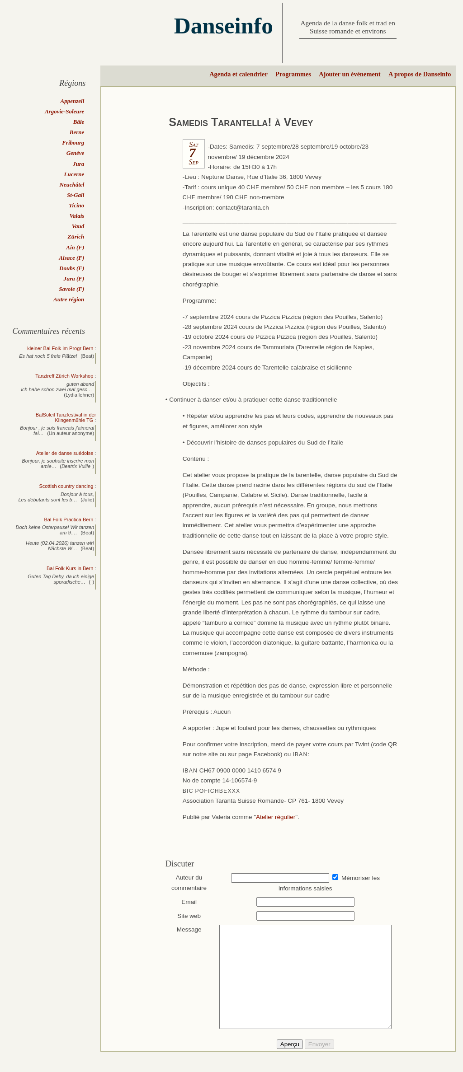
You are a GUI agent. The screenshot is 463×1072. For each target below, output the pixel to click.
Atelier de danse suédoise (65, 453)
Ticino (76, 205)
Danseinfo (223, 25)
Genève (75, 153)
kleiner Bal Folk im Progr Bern (60, 348)
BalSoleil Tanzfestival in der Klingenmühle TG (66, 417)
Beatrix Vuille (75, 466)
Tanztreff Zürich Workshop (64, 376)
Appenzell (73, 101)
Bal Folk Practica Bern (68, 519)
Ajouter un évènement (349, 74)
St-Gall (75, 195)
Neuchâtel (71, 184)
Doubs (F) (71, 268)
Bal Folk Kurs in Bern (70, 568)
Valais (77, 215)
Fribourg (73, 142)
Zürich (75, 236)
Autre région (68, 299)
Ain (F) (75, 247)
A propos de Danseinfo (419, 74)
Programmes (293, 74)
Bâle (79, 121)
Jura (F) (73, 278)
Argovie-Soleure (64, 111)
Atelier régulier (275, 817)
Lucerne (74, 174)
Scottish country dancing (66, 486)
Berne (77, 132)
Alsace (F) (71, 257)
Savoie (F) (71, 289)
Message (184, 929)
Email (185, 902)
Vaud (78, 226)
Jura (78, 163)
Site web (185, 916)
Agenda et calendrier (238, 74)
